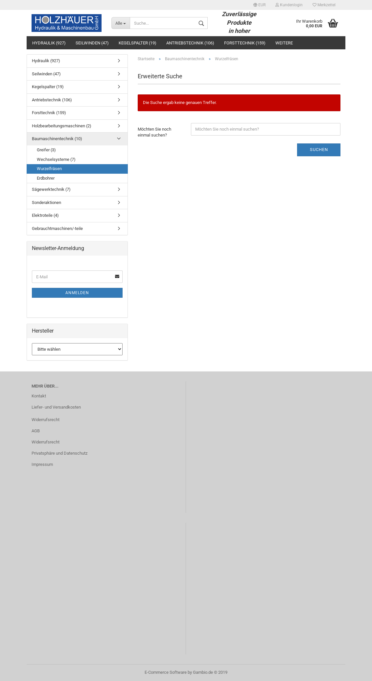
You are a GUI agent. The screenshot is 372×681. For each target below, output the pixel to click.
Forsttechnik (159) (245, 42)
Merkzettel (324, 5)
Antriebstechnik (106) (190, 42)
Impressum (42, 464)
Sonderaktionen (46, 202)
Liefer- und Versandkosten (56, 407)
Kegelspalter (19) (137, 42)
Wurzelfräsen (49, 168)
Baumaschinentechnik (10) (57, 138)
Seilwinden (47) (92, 42)
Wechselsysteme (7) (56, 159)
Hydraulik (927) (49, 42)
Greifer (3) (46, 149)
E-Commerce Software (166, 672)
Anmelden (77, 292)
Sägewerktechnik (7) (51, 189)
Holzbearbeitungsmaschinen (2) (61, 125)
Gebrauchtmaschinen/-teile (57, 228)
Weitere (284, 42)
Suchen (319, 149)
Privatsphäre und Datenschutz (59, 453)
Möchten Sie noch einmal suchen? (154, 132)
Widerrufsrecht (45, 419)
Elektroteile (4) (45, 215)
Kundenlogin (289, 5)
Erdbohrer (46, 178)
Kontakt (39, 395)
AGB (36, 430)
